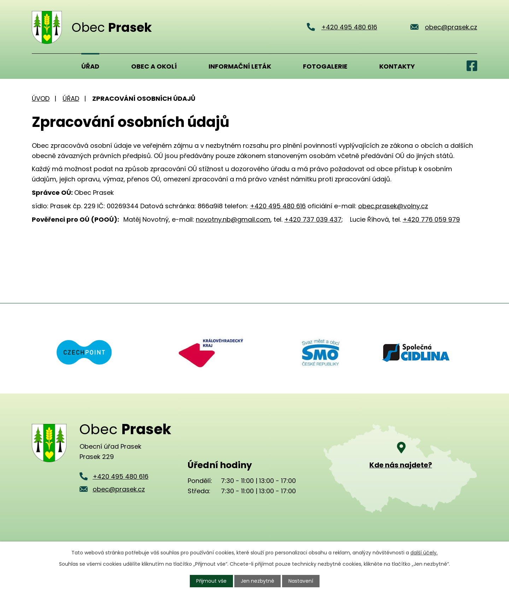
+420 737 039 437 (312, 219)
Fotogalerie (325, 66)
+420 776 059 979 (431, 219)
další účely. (424, 552)
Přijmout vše (211, 580)
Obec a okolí (154, 66)
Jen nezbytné (257, 580)
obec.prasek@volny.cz (393, 206)
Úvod (40, 66)
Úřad (90, 66)
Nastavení (300, 580)
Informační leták (240, 66)
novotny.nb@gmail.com (233, 219)
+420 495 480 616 (278, 206)
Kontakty (397, 66)
